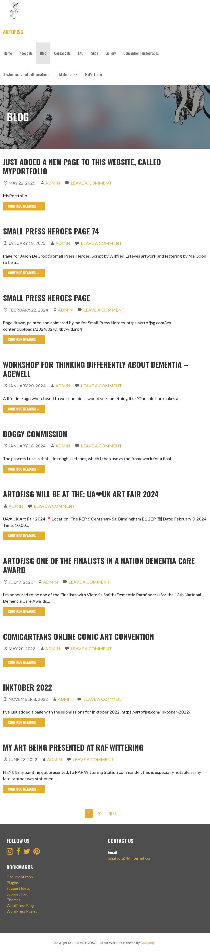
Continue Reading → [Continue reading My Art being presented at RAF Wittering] (24, 789)
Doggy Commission (35, 433)
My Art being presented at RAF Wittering (73, 747)
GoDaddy (147, 943)
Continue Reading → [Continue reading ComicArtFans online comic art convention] (24, 662)
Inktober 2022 (67, 74)
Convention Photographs (141, 53)
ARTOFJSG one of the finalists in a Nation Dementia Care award (99, 565)
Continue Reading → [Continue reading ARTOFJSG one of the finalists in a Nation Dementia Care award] (24, 611)
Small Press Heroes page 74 (51, 231)
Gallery (111, 53)
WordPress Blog (20, 905)
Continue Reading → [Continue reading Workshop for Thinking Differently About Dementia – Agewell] (24, 409)
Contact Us (62, 53)
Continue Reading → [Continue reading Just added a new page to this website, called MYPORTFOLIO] (24, 206)
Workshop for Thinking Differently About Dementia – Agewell (95, 369)
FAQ (80, 53)
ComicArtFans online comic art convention (78, 636)
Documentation (20, 876)
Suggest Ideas (18, 888)
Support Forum (19, 894)
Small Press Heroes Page (46, 297)
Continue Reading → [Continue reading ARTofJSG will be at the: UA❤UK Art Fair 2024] (24, 535)
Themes (13, 899)
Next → (115, 813)
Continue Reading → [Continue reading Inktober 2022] (24, 722)
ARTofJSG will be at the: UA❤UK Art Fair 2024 (81, 493)
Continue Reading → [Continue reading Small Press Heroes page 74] (24, 272)
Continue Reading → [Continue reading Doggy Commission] (24, 469)
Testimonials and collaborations (26, 74)
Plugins (13, 882)
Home (8, 53)
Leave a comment (91, 182)
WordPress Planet (22, 911)
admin (52, 182)
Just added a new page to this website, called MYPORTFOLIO (82, 166)
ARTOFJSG (13, 31)
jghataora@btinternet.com (130, 858)
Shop (94, 53)
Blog (43, 53)
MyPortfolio (93, 74)
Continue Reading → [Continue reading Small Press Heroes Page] (24, 339)
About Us (26, 53)
